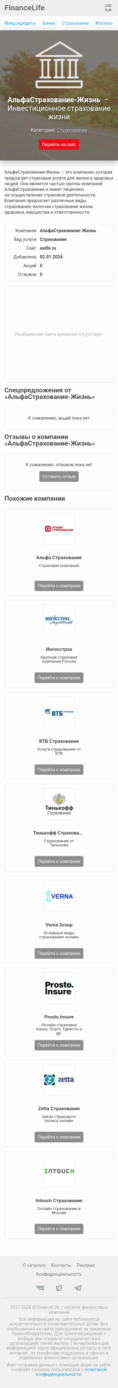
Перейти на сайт (59, 144)
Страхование (75, 23)
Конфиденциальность (58, 1274)
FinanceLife (24, 7)
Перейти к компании (59, 585)
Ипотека (104, 23)
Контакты (61, 1265)
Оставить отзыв (59, 476)
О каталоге (34, 1265)
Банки (49, 23)
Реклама (86, 1265)
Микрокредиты (20, 23)
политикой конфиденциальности (71, 1372)
